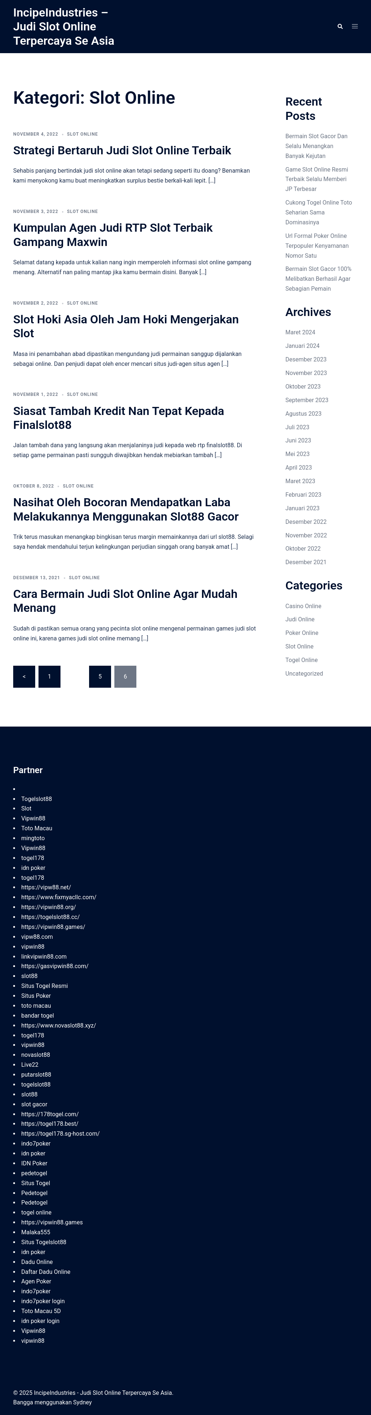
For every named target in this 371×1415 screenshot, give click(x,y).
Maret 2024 (301, 332)
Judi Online (300, 619)
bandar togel (37, 1015)
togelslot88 (36, 1084)
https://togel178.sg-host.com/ (60, 1133)
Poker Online (302, 632)
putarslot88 (36, 1074)
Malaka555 (35, 1232)
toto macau (36, 1005)
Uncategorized (304, 673)
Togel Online (302, 660)
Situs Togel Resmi (44, 985)
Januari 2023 (303, 508)
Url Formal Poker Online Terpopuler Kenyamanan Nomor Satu (317, 245)
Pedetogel (34, 1193)
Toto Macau (36, 828)
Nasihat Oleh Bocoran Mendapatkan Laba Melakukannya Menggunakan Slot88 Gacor (126, 509)
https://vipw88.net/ (46, 887)
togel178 (32, 857)
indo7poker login (43, 1301)
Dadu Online (37, 1261)
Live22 (29, 1064)
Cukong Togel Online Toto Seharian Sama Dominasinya (319, 212)
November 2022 (306, 535)
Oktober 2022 (303, 548)
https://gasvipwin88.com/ (55, 966)
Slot (26, 808)
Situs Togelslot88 (43, 1242)
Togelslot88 (36, 798)
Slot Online (82, 134)
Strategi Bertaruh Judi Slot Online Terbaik (122, 150)
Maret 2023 (301, 481)
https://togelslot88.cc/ (50, 917)
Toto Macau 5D (41, 1311)
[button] (340, 26)
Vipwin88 (33, 818)
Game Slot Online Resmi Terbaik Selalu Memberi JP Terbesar (317, 179)
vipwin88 (32, 946)
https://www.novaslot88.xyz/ (58, 1025)
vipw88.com (37, 936)
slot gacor (34, 1104)
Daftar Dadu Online (45, 1271)
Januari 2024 (303, 345)
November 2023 (306, 373)
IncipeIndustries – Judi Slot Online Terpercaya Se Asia (63, 26)
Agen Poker (36, 1281)
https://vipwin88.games (52, 1222)
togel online (36, 1212)
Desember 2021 (306, 562)
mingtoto (33, 838)
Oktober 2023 (303, 386)
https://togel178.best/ (49, 1123)
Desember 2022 (306, 521)
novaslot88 (35, 1054)
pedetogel (34, 1173)
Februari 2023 (304, 494)
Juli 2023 (297, 427)
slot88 (29, 976)
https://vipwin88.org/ (48, 907)
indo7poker (36, 1143)
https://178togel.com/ (50, 1114)
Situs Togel (35, 1183)
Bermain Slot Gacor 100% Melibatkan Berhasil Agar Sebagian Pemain (319, 278)
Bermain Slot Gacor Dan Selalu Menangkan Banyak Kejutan (317, 146)
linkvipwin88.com (44, 956)
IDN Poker (34, 1163)
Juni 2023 (298, 440)
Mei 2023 (298, 454)
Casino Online (304, 606)
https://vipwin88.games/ (53, 926)
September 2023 (307, 400)
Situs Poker (36, 995)
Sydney (82, 1402)
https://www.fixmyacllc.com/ (58, 897)
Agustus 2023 (304, 413)
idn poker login (40, 1320)
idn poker (33, 867)
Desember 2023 (306, 359)
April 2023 (299, 467)
